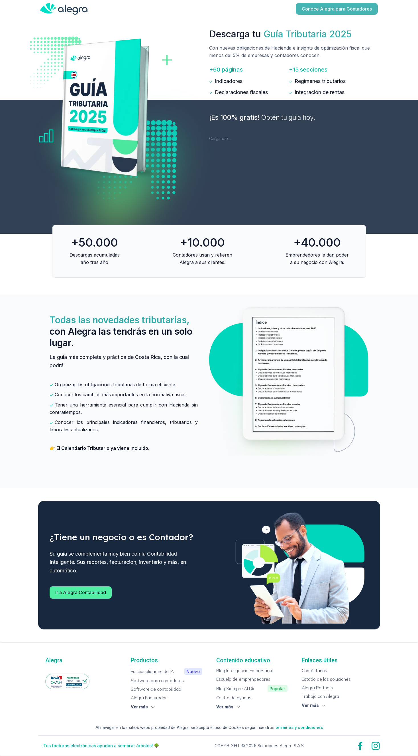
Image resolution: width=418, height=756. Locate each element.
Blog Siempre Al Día (251, 688)
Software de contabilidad (156, 689)
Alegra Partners (317, 687)
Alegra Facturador (149, 697)
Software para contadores (157, 680)
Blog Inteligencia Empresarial (244, 670)
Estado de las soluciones (326, 679)
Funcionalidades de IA (166, 671)
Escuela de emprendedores (243, 679)
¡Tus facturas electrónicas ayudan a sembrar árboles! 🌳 (100, 745)
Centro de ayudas (233, 697)
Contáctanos (314, 670)
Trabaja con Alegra (320, 696)
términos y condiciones (299, 727)
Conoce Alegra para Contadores (337, 9)
